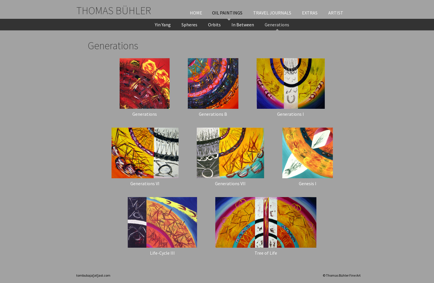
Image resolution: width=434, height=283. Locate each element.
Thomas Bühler (113, 10)
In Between (242, 24)
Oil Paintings (227, 13)
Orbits (214, 24)
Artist (335, 13)
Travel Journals (272, 13)
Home (196, 13)
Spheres (189, 24)
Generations (277, 24)
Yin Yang (163, 24)
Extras (310, 13)
